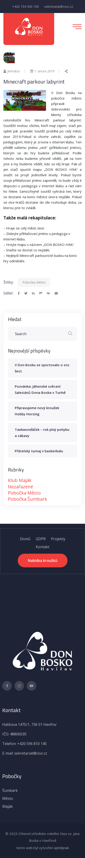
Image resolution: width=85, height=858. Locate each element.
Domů (25, 538)
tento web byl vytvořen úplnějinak (42, 847)
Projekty (58, 538)
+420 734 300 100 (25, 6)
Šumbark (10, 790)
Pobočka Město (34, 282)
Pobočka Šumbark (27, 499)
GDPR (41, 538)
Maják (7, 806)
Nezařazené (20, 487)
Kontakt (42, 546)
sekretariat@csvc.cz (58, 6)
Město (7, 798)
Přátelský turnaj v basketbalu (39, 451)
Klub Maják (20, 480)
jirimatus (11, 71)
